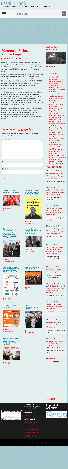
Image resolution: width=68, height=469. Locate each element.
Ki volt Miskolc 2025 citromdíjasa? (9, 306)
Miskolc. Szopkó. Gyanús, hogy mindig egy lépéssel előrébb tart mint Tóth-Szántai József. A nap (11, 269)
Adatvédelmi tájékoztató (31, 433)
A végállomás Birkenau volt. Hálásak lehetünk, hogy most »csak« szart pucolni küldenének (32, 193)
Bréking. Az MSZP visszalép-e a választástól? (11, 191)
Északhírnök (13, 3)
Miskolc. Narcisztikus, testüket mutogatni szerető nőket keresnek (54, 306)
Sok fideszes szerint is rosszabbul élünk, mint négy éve (32, 307)
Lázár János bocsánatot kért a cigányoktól (32, 268)
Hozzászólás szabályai (31, 429)
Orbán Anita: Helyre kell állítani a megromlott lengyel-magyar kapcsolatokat (55, 176)
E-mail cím (5, 169)
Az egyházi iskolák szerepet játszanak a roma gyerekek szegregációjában (33, 231)
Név (3, 162)
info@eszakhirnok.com (31, 422)
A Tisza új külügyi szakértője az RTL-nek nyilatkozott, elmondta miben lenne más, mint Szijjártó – (56, 81)
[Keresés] (64, 13)
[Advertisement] (34, 31)
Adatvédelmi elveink (30, 436)
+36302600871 (28, 416)
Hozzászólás (6, 139)
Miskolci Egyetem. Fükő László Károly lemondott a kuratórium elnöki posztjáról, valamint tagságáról (11, 341)
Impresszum (27, 426)
